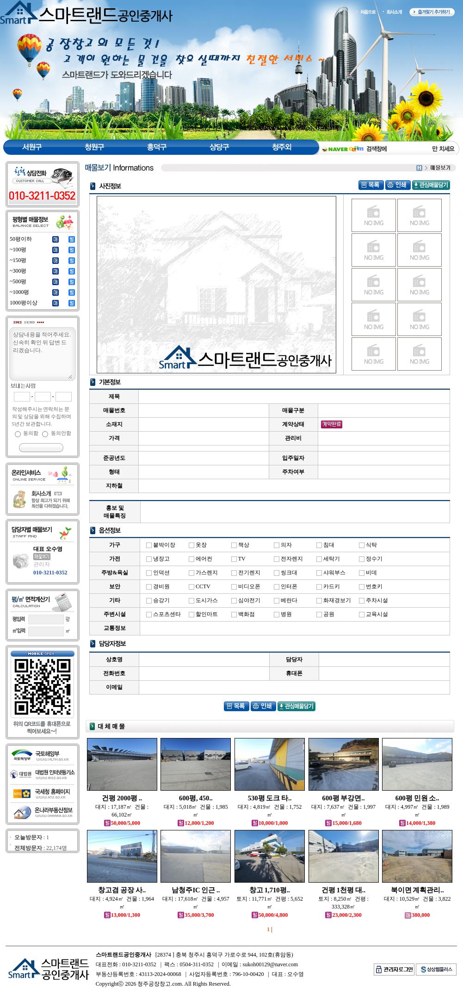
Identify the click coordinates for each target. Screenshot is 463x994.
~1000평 (20, 292)
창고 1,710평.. (269, 890)
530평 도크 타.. (270, 798)
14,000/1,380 (417, 823)
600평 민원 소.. (417, 798)
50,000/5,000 (122, 823)
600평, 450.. (196, 798)
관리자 (41, 564)
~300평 (18, 271)
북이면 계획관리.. (417, 890)
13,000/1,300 (122, 915)
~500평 (18, 281)
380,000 (417, 915)
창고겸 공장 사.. (122, 890)
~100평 (18, 249)
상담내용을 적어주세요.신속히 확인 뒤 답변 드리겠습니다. (42, 354)
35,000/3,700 (196, 915)
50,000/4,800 (270, 915)
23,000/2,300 (343, 915)
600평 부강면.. (343, 798)
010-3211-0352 (50, 572)
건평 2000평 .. (122, 798)
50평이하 (21, 239)
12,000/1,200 (196, 823)
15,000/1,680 (343, 823)
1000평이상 (23, 302)
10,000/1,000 (270, 823)
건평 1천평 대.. (343, 890)
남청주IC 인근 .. (196, 890)
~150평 (18, 260)
